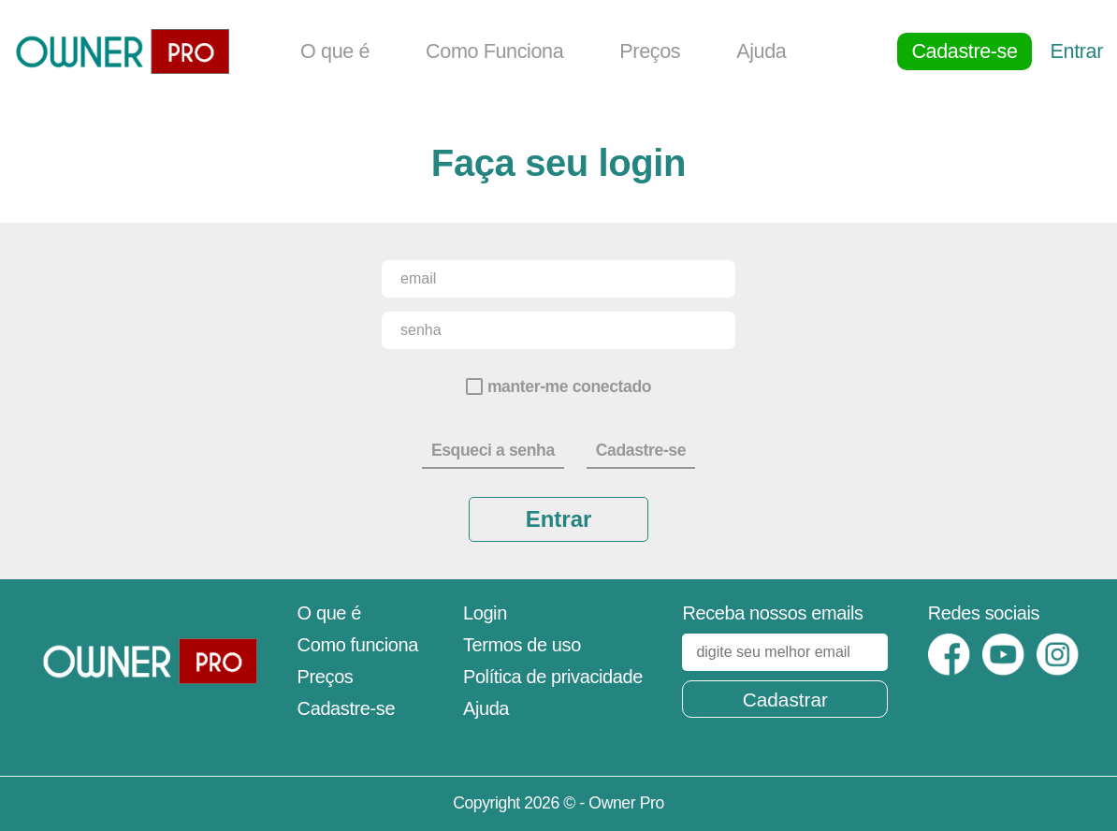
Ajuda (761, 51)
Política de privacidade (553, 676)
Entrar (1077, 51)
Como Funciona (494, 51)
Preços (649, 51)
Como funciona (357, 644)
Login (485, 613)
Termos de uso (522, 644)
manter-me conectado (569, 386)
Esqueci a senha (493, 450)
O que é (335, 51)
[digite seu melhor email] (785, 652)
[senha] (558, 330)
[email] (558, 279)
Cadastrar (785, 699)
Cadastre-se (964, 51)
